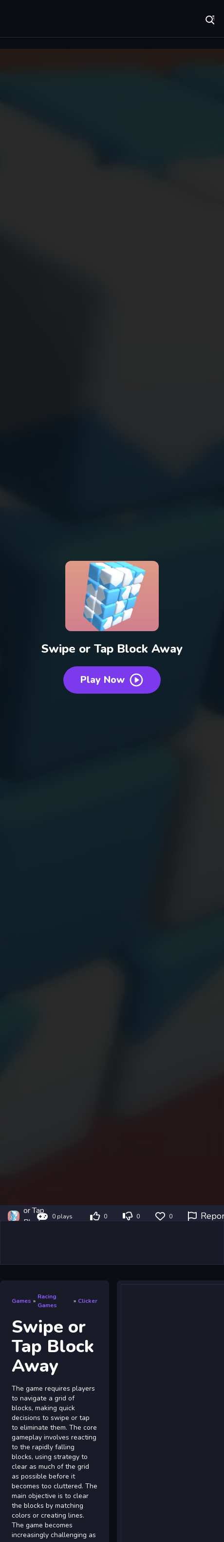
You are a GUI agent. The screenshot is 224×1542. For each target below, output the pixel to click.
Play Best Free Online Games (39, 19)
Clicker (87, 1301)
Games (21, 1301)
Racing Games (47, 1301)
